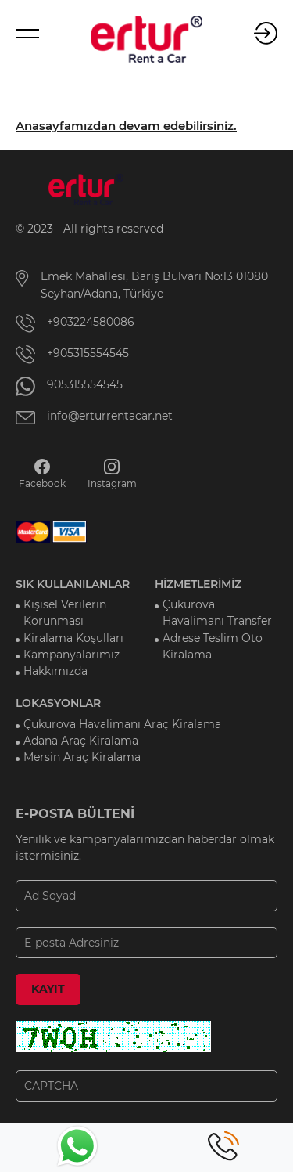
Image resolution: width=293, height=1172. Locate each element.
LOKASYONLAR (58, 703)
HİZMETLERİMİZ (198, 584)
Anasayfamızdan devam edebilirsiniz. (126, 126)
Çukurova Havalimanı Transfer (217, 612)
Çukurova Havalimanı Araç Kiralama (122, 724)
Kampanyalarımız (71, 654)
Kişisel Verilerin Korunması (64, 612)
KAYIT (48, 989)
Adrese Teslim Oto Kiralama (213, 646)
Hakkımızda (55, 671)
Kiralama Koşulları (73, 638)
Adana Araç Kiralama (80, 740)
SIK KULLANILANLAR (73, 584)
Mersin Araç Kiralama (82, 757)
